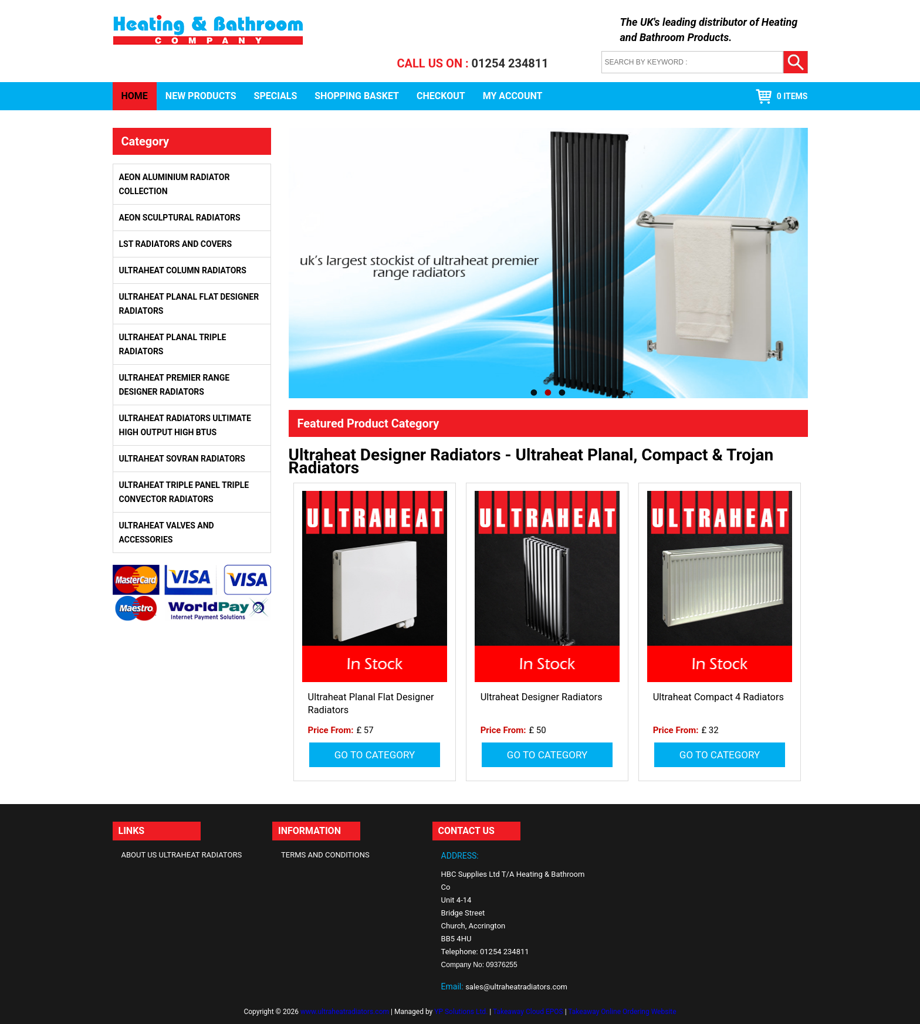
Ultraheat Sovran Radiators (182, 458)
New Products (200, 95)
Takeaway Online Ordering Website (622, 1012)
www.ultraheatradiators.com (344, 1012)
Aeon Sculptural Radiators (180, 217)
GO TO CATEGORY (374, 755)
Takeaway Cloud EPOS (528, 1012)
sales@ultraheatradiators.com (516, 986)
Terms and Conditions (325, 854)
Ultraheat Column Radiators (182, 270)
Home (134, 95)
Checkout (441, 95)
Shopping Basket (356, 95)
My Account (513, 95)
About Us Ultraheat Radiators (181, 854)
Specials (275, 95)
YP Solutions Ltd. (461, 1012)
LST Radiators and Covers (175, 244)
